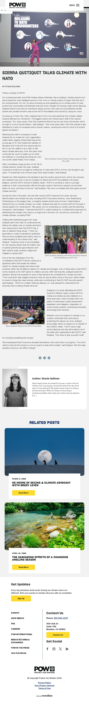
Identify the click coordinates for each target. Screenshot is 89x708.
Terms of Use (44, 688)
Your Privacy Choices (44, 685)
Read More (24, 493)
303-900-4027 (61, 618)
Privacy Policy (44, 683)
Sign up (21, 598)
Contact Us (58, 635)
